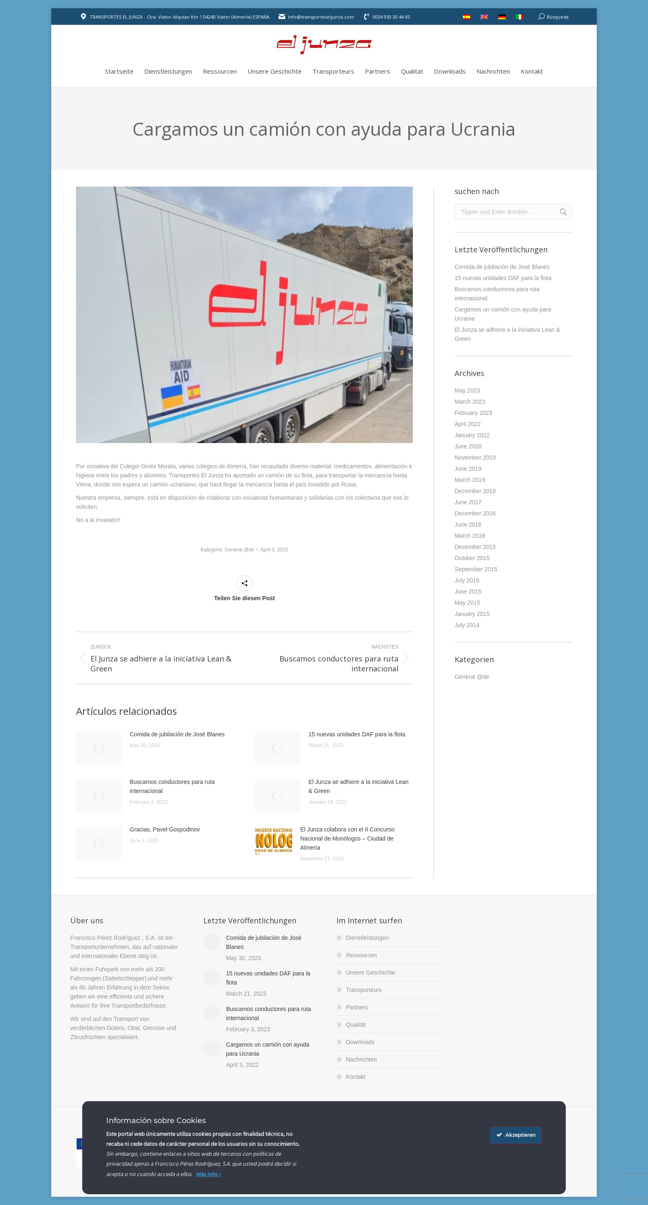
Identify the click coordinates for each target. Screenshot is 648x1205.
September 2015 (476, 569)
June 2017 (468, 502)
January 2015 (472, 614)
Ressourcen (361, 955)
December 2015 (475, 547)
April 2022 (468, 424)
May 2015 (467, 602)
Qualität (356, 1024)
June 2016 (468, 524)
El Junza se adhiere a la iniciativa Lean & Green (359, 786)
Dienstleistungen (367, 937)
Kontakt (355, 1076)
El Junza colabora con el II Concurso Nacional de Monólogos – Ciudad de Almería (347, 838)
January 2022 (472, 435)
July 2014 (467, 625)
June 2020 (468, 446)
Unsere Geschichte (370, 972)
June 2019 (468, 468)
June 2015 (468, 591)
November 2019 (475, 457)
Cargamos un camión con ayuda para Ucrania (503, 314)
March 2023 (470, 401)
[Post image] (99, 748)
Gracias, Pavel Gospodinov (165, 829)
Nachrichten (361, 1059)
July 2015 (467, 580)
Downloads (360, 1042)
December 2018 (475, 491)
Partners (357, 1007)
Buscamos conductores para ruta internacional (172, 786)
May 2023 (467, 390)
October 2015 (472, 558)
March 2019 (470, 480)
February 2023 (473, 413)
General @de (240, 550)
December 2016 (475, 513)
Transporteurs (364, 990)
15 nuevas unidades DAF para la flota (357, 734)
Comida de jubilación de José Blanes (177, 734)
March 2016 (470, 535)
